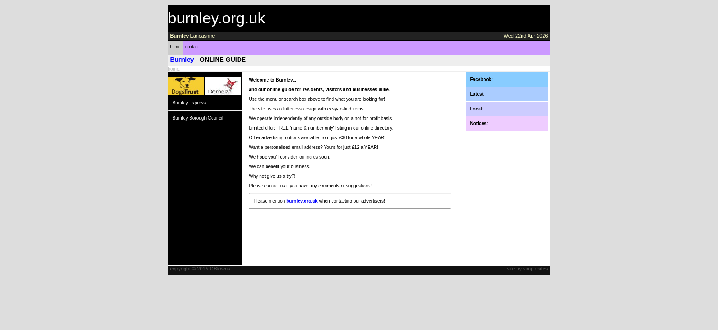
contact (192, 46)
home (175, 46)
